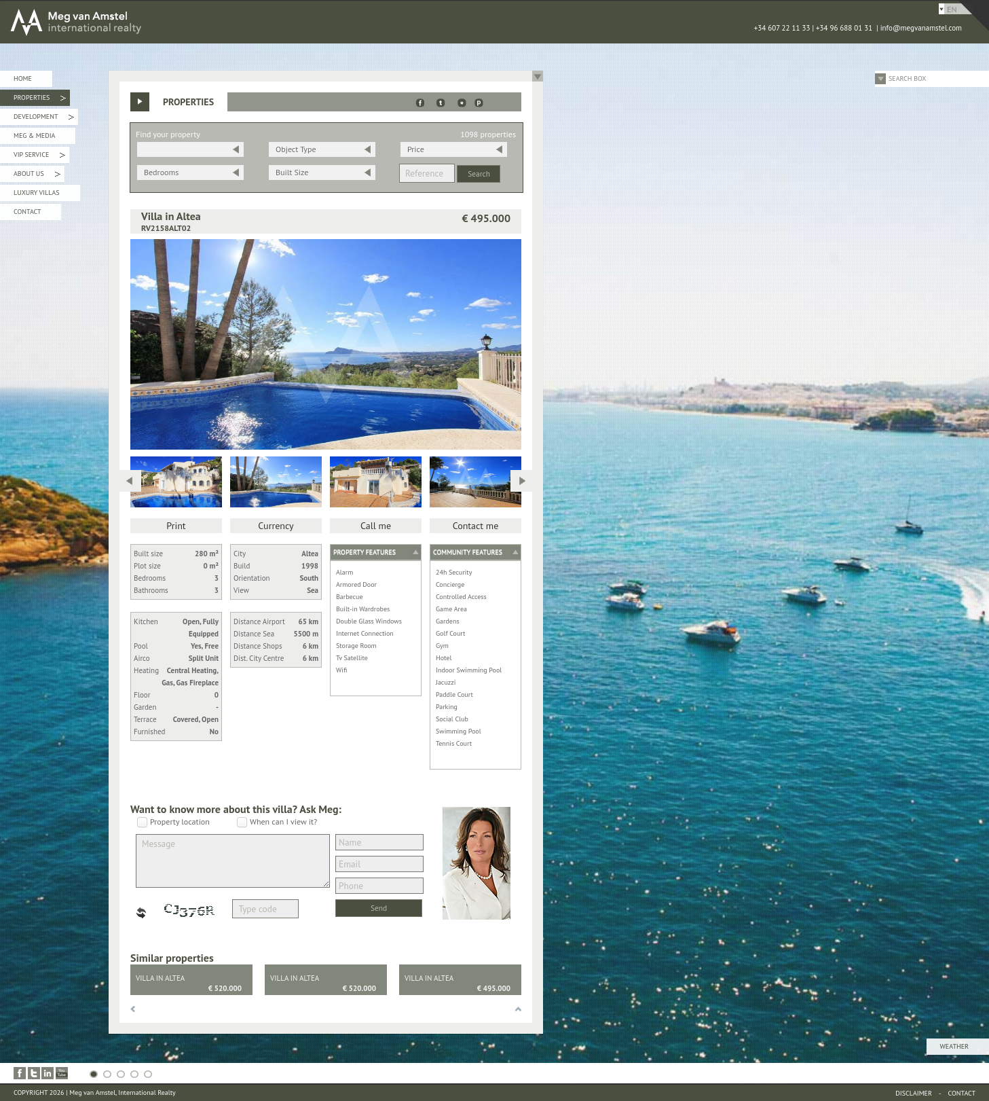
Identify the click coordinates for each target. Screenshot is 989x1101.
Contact (27, 211)
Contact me (476, 526)
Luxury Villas (37, 192)
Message (233, 861)
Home (23, 78)
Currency (275, 526)
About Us (37, 175)
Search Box (908, 78)
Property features (364, 551)
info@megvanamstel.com (921, 28)
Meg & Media (34, 135)
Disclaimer (913, 1093)
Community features (467, 551)
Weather (954, 1046)
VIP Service (39, 156)
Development (44, 118)
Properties (40, 99)
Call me (375, 526)
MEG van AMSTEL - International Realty (203, 21)
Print (175, 526)
